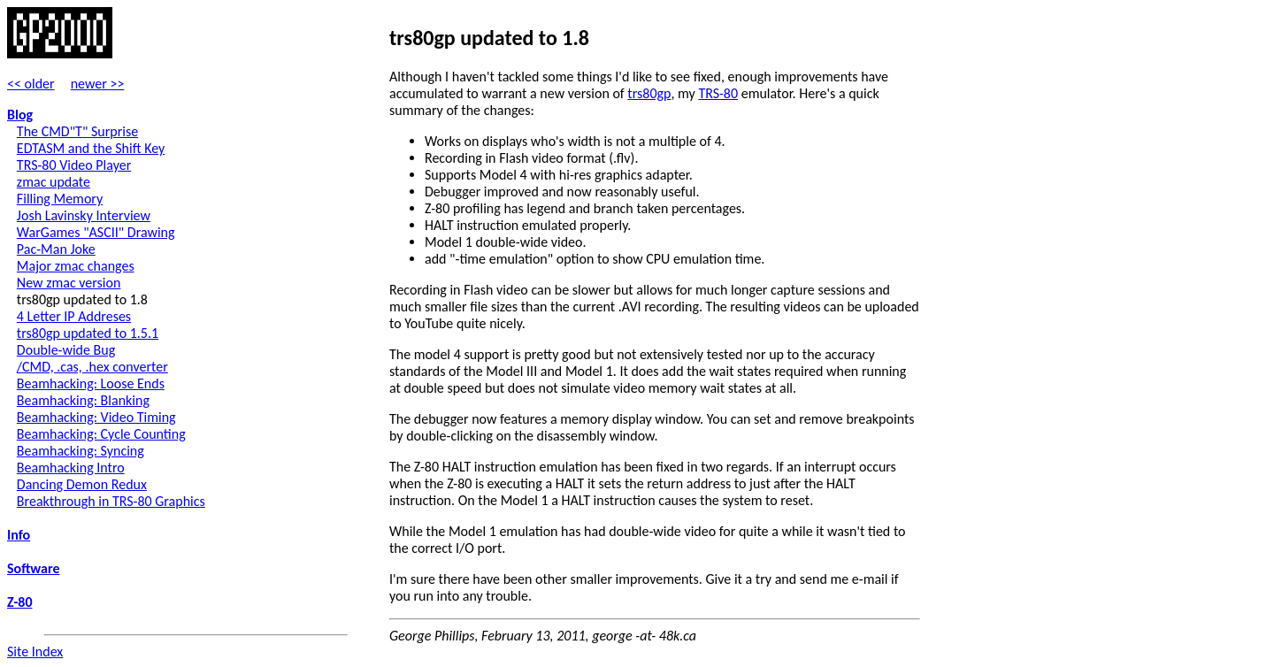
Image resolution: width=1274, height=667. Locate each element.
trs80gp (649, 93)
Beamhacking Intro (71, 467)
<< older (31, 83)
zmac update (53, 181)
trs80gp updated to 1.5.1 (87, 333)
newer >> (98, 83)
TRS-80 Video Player (74, 165)
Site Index (35, 651)
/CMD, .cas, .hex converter (92, 366)
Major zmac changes (75, 265)
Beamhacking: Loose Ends (91, 383)
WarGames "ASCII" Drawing (96, 232)
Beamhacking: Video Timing (96, 417)
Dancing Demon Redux (82, 484)
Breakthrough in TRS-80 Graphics (111, 501)
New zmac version (69, 282)
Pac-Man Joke (56, 249)
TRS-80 (718, 93)
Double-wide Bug (66, 349)
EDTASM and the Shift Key (91, 148)
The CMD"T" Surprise (77, 131)
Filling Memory (60, 198)
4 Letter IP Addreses (74, 316)
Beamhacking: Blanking (83, 400)
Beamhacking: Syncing (80, 450)
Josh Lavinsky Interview (83, 215)
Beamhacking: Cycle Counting (101, 434)
